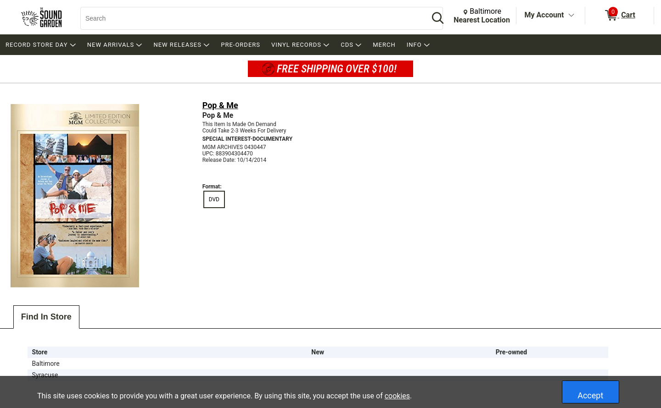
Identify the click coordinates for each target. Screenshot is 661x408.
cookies (397, 395)
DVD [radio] (214, 199)
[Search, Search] (250, 18)
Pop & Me (220, 105)
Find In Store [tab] (46, 316)
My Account (544, 15)
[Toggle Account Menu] (571, 15)
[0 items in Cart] (619, 15)
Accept (590, 395)
